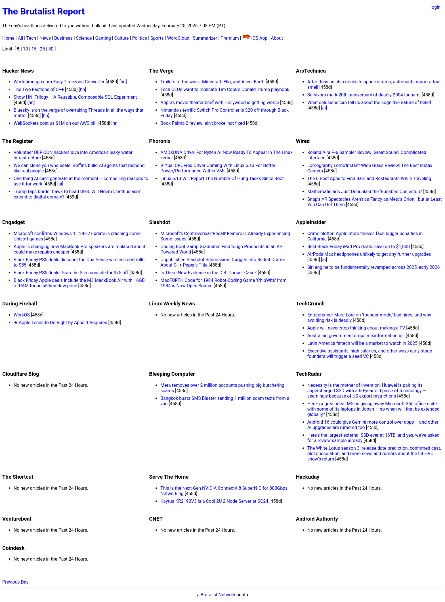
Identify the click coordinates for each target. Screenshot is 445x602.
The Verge (161, 71)
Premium (230, 38)
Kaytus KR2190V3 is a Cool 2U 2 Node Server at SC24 (214, 501)
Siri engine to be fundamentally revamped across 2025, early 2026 (373, 267)
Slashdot (159, 222)
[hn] (123, 82)
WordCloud (178, 38)
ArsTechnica (311, 71)
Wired (303, 141)
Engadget (13, 222)
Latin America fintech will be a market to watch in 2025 (362, 343)
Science (84, 38)
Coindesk (13, 548)
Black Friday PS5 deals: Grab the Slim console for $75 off (71, 272)
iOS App (259, 38)
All (20, 38)
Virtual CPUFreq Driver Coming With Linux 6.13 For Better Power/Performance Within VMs (217, 168)
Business (63, 38)
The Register (17, 141)
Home (8, 38)
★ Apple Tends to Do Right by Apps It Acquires (60, 322)
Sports (157, 38)
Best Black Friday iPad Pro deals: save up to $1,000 (358, 246)
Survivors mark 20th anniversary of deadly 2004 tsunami (364, 95)
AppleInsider (311, 222)
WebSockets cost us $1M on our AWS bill (55, 123)
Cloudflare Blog (20, 374)
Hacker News (18, 71)
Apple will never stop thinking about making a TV (356, 328)
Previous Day (15, 582)
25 (42, 49)
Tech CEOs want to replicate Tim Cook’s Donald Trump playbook (224, 89)
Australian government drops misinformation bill (356, 335)
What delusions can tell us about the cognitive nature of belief (369, 102)
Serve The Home (168, 477)
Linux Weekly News (172, 304)
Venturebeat (17, 519)
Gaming (103, 38)
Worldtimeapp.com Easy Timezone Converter (59, 82)
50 (50, 49)
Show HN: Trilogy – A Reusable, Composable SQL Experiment (75, 97)
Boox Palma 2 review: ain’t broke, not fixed (202, 123)
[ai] (324, 108)
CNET (156, 519)
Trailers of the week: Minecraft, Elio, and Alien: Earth (212, 82)
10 (25, 49)
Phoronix (159, 141)
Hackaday (308, 477)
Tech (31, 38)
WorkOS (22, 315)
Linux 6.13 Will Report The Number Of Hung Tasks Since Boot (222, 178)
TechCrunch (310, 304)
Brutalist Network (218, 594)
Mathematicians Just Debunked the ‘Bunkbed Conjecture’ (364, 191)
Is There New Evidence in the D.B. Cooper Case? (208, 272)
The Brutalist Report (43, 11)
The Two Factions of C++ (39, 89)
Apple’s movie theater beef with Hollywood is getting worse (219, 102)
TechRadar (309, 374)
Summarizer (205, 38)
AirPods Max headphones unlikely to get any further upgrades (369, 254)
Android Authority (317, 519)
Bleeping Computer (172, 374)
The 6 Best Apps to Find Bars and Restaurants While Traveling (369, 178)
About (277, 38)
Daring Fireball (19, 304)
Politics (139, 38)
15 (34, 49)
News (45, 38)
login (435, 7)
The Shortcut (17, 477)
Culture (121, 38)
